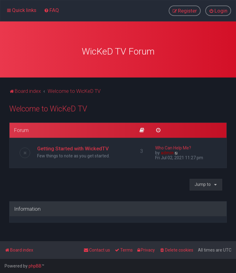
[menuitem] (51, 9)
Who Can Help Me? (173, 145)
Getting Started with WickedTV (73, 146)
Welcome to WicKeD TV (48, 107)
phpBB (35, 266)
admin (167, 150)
